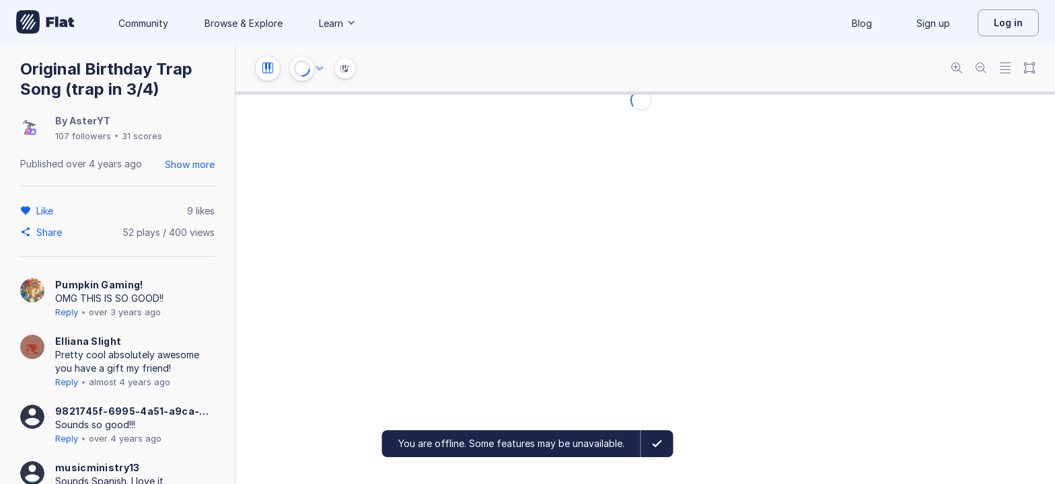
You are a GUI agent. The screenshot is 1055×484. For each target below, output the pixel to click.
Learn (338, 23)
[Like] (46, 210)
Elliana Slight (88, 341)
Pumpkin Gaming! (99, 284)
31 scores (142, 135)
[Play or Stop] (302, 68)
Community (143, 23)
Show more (190, 164)
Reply (66, 312)
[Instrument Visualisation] (345, 68)
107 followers (83, 135)
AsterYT (89, 120)
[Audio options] (319, 68)
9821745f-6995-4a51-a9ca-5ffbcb (134, 411)
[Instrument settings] (268, 68)
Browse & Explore (244, 23)
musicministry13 (97, 467)
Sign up (933, 23)
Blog (862, 23)
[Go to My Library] (45, 23)
